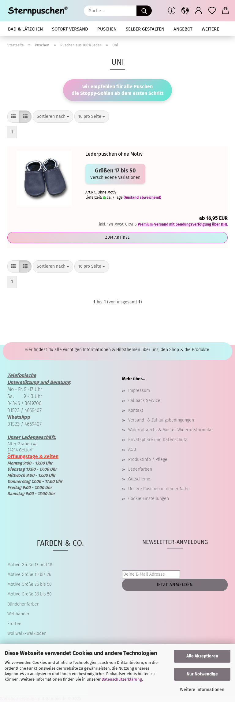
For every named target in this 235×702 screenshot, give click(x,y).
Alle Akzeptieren (202, 656)
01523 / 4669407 (24, 410)
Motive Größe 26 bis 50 (29, 584)
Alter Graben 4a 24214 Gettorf (31, 444)
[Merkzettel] (212, 10)
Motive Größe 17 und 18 (29, 564)
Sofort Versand (70, 29)
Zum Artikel (117, 237)
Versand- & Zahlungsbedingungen (161, 420)
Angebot (182, 29)
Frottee (14, 623)
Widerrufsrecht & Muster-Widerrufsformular (170, 429)
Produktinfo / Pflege (147, 459)
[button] (185, 10)
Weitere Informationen (202, 689)
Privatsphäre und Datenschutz (157, 439)
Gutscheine (139, 479)
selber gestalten (145, 29)
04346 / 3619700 (24, 403)
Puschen (107, 29)
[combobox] (53, 116)
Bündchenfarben (23, 604)
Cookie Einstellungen (148, 498)
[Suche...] (144, 10)
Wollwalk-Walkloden (27, 633)
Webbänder (18, 614)
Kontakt (135, 410)
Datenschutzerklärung (122, 679)
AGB (132, 449)
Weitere (210, 29)
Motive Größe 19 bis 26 (29, 574)
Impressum (139, 390)
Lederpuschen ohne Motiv (114, 154)
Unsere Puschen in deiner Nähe (159, 488)
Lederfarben (140, 469)
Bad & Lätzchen (25, 29)
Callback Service (144, 400)
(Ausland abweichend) (142, 197)
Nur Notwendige (202, 674)
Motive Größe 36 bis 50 (29, 594)
